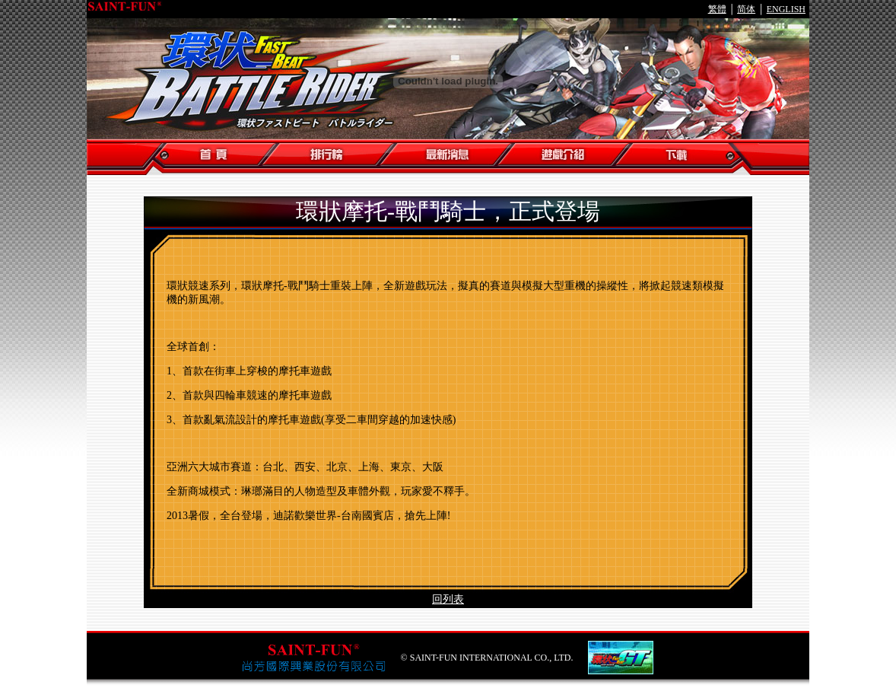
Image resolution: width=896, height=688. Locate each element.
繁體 (717, 9)
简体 (746, 9)
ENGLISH (786, 9)
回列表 (448, 599)
